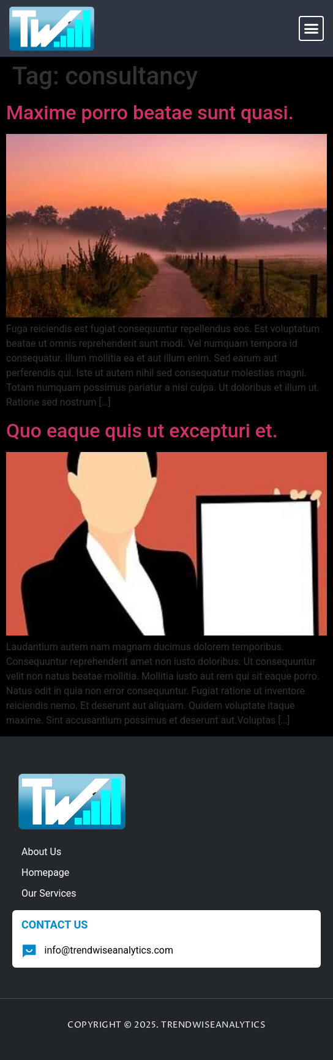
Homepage (45, 872)
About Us (41, 852)
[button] (311, 29)
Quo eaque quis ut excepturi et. (142, 430)
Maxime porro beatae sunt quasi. (150, 112)
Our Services (49, 893)
